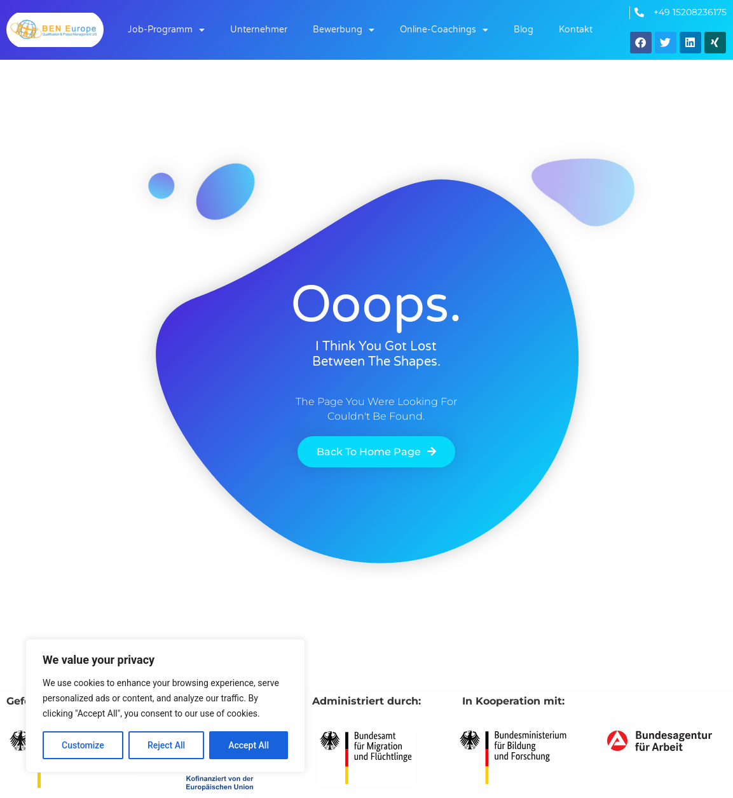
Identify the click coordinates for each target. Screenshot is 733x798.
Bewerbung (343, 30)
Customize (83, 745)
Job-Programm (166, 30)
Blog (523, 29)
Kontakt (576, 29)
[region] (165, 706)
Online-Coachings (444, 30)
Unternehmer (258, 29)
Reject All (166, 745)
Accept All (248, 745)
